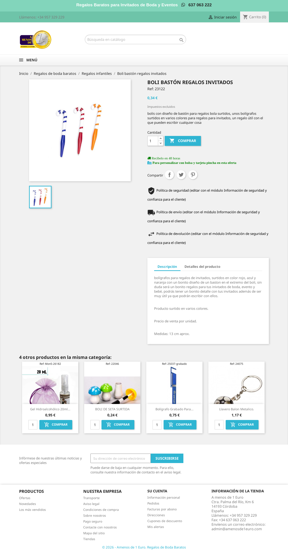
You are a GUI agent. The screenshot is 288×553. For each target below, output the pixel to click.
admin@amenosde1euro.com (237, 528)
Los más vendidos (32, 509)
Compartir (169, 174)
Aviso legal (91, 504)
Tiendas (89, 539)
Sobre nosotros (94, 515)
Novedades (27, 504)
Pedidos (153, 503)
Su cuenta (157, 491)
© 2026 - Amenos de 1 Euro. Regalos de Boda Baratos (144, 547)
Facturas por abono (162, 509)
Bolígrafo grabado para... (174, 409)
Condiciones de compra (101, 509)
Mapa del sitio (94, 533)
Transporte (91, 498)
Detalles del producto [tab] (202, 266)
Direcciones (156, 515)
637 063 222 (196, 4)
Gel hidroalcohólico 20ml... (50, 409)
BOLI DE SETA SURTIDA (112, 409)
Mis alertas (155, 527)
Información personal (163, 497)
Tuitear (181, 174)
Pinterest (192, 174)
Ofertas (24, 498)
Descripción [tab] (167, 266)
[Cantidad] (152, 141)
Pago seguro (92, 521)
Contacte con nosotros (100, 527)
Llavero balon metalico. (236, 409)
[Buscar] (135, 39)
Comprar (182, 141)
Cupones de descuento (164, 521)
